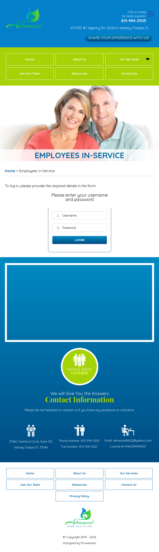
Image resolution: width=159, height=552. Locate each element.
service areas (79, 371)
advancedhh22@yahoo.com (132, 440)
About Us (79, 59)
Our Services (129, 59)
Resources (79, 73)
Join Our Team (29, 73)
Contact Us (129, 73)
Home (29, 59)
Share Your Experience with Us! (119, 37)
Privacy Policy (79, 496)
